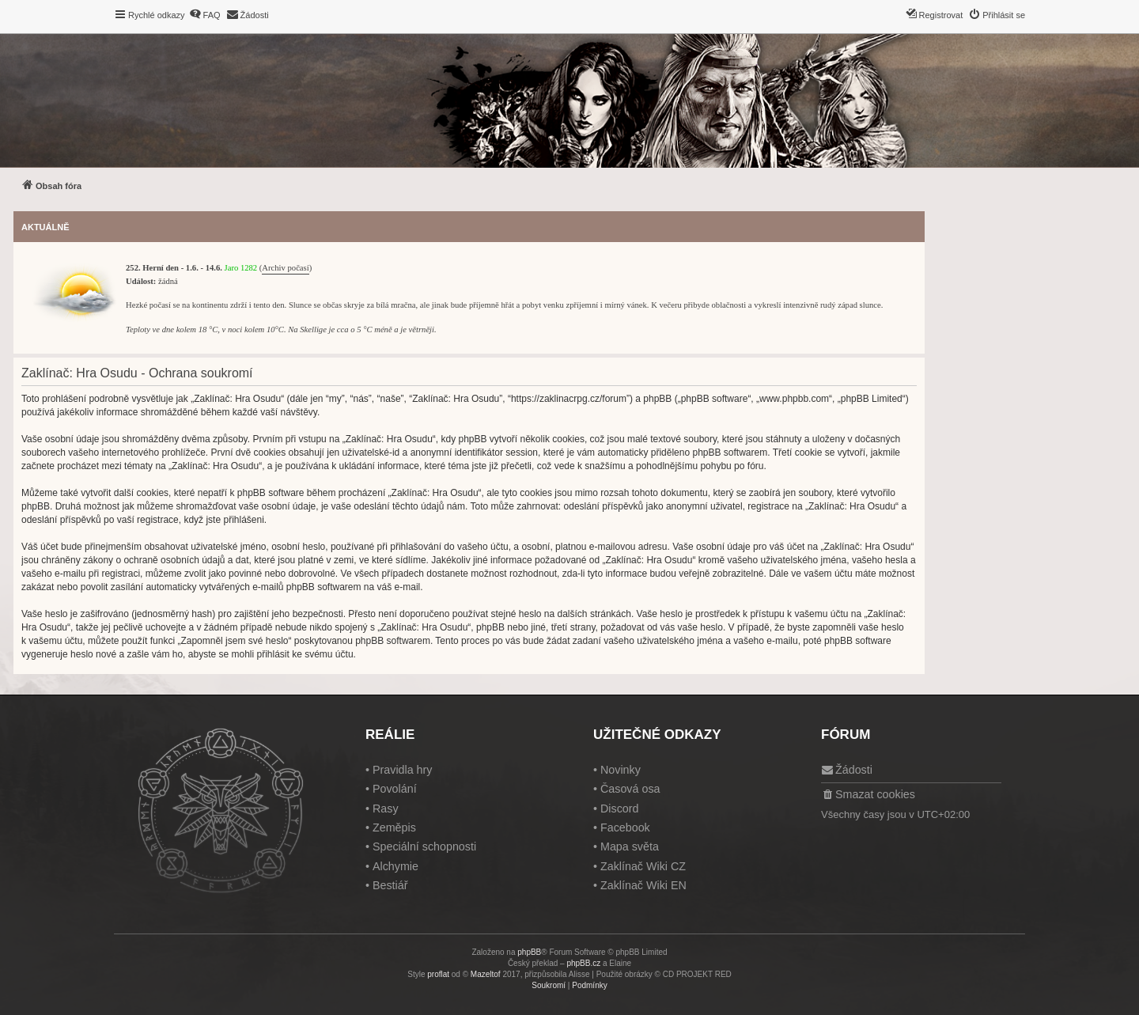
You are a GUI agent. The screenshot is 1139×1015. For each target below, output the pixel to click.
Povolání (395, 788)
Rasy (386, 808)
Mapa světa (629, 846)
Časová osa (630, 788)
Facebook (625, 827)
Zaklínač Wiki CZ (643, 866)
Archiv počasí (285, 267)
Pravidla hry (403, 769)
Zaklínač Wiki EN (643, 885)
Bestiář (390, 885)
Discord (619, 808)
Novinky (620, 769)
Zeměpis (394, 827)
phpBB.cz (583, 963)
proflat (438, 974)
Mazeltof (486, 974)
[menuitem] (205, 15)
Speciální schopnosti (424, 846)
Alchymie (395, 866)
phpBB (529, 952)
